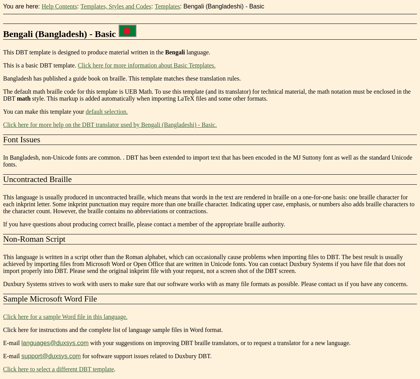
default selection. (107, 111)
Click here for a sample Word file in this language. (65, 316)
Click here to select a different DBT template (58, 369)
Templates (167, 6)
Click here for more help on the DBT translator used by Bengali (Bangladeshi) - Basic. (110, 124)
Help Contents (59, 6)
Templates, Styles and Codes (116, 6)
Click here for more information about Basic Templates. (147, 65)
